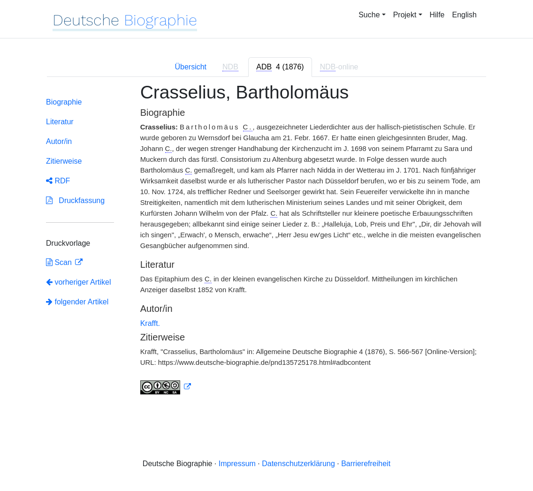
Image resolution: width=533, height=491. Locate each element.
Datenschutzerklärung (298, 464)
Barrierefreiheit (365, 464)
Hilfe (437, 15)
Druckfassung (75, 200)
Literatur (60, 122)
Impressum (237, 464)
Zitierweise (64, 161)
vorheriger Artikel (78, 282)
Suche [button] (369, 15)
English (464, 15)
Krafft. (150, 323)
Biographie (64, 102)
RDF (58, 181)
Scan (60, 262)
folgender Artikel (77, 302)
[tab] (280, 67)
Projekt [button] (405, 15)
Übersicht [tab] (190, 67)
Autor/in (59, 141)
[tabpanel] (266, 244)
